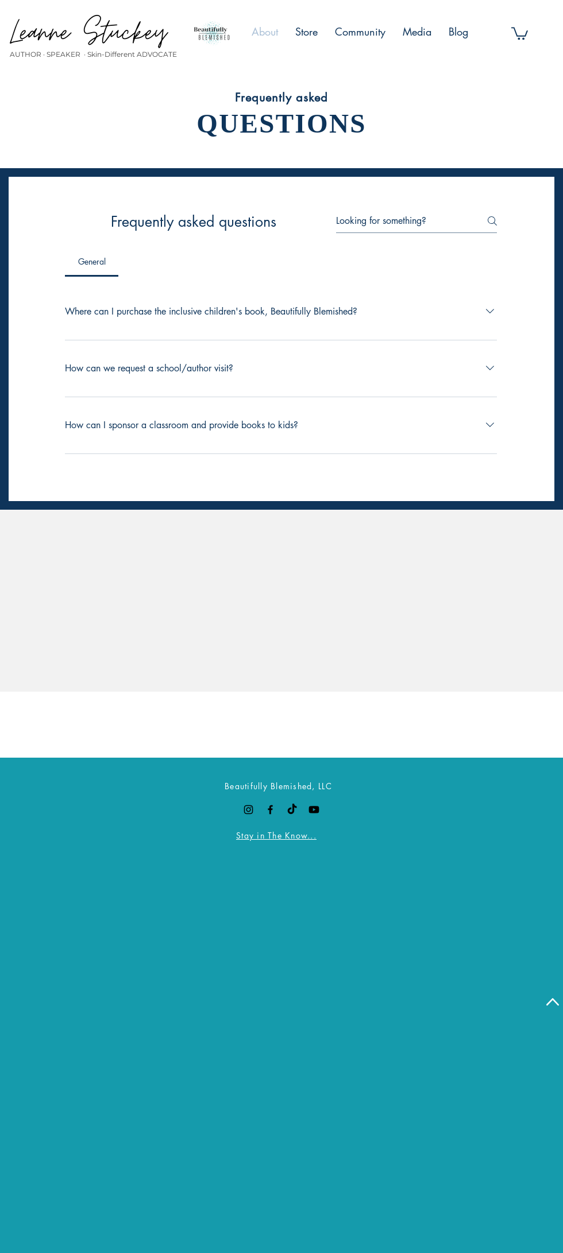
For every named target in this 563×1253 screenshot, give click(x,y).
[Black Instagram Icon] (248, 810)
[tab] (91, 262)
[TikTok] (292, 810)
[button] (519, 33)
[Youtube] (314, 810)
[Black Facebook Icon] (270, 810)
